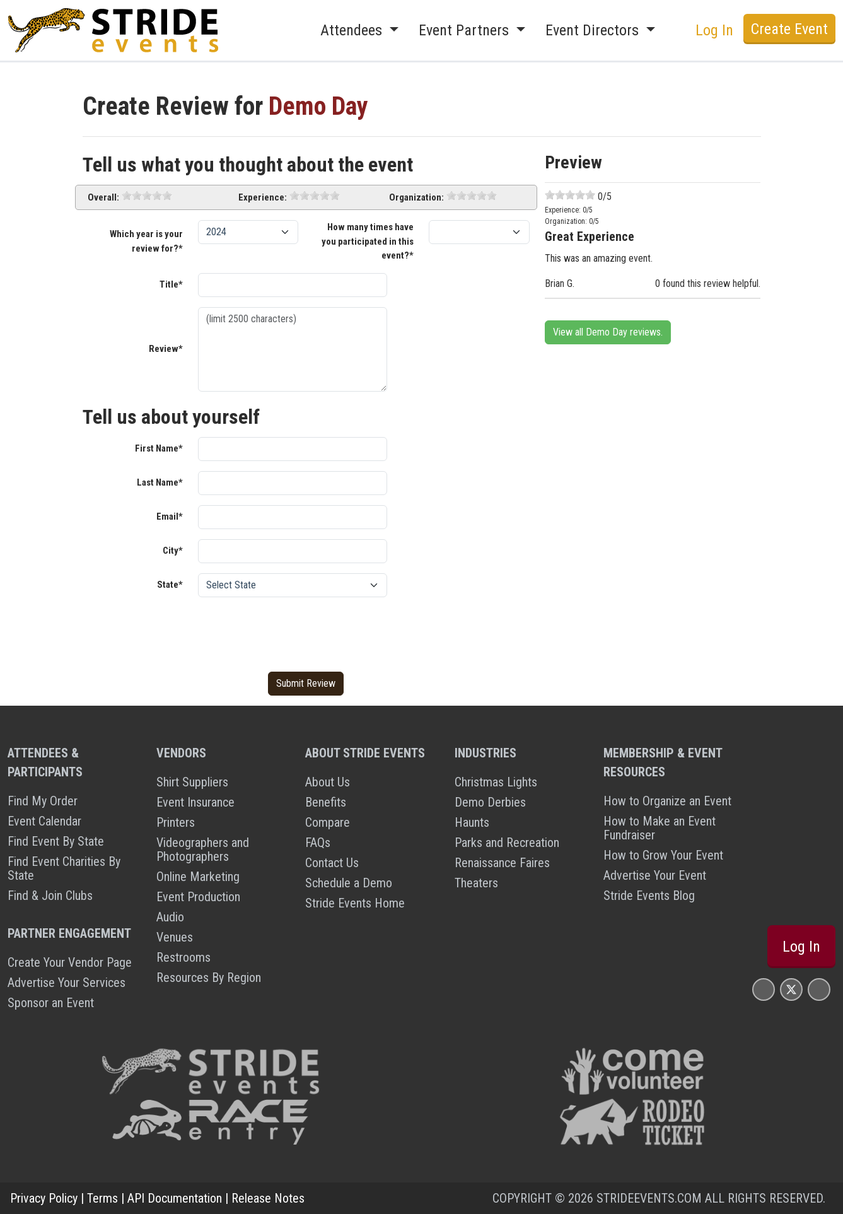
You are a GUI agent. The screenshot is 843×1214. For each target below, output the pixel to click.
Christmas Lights (496, 782)
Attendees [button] (353, 30)
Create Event (789, 29)
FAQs (317, 842)
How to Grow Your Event (663, 855)
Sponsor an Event (51, 1002)
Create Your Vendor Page (70, 962)
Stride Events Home (355, 903)
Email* (169, 516)
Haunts (472, 822)
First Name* (159, 448)
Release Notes (268, 1198)
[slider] (147, 195)
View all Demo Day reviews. (608, 332)
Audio (170, 917)
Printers (175, 822)
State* (170, 584)
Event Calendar (44, 821)
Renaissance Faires (502, 862)
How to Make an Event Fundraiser (659, 828)
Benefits (325, 802)
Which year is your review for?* (146, 241)
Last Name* (160, 482)
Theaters (476, 882)
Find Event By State (56, 841)
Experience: (262, 197)
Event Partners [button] (466, 30)
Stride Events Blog (649, 895)
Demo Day (318, 106)
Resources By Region (208, 977)
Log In (714, 30)
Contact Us (332, 862)
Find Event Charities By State (64, 868)
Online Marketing (198, 876)
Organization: (416, 197)
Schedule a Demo (348, 882)
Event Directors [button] (593, 30)
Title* (171, 284)
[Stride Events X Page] (791, 989)
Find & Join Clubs (50, 895)
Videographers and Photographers (202, 849)
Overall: (103, 197)
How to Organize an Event (667, 800)
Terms (102, 1198)
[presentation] (294, 632)
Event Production (198, 896)
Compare (327, 822)
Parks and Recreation (507, 842)
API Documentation (174, 1198)
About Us (327, 782)
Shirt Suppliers (192, 782)
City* (173, 550)
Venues (174, 937)
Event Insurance (195, 802)
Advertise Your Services (66, 982)
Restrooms (183, 957)
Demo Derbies (490, 802)
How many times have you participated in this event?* (368, 241)
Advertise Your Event (654, 875)
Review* (166, 348)
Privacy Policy (44, 1198)
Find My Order (43, 800)
